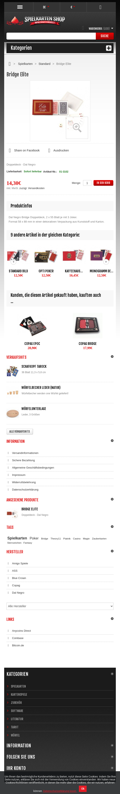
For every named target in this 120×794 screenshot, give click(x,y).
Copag (13, 585)
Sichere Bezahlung (20, 460)
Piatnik (67, 538)
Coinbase (14, 638)
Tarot (15, 727)
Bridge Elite (29, 509)
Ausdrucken (57, 151)
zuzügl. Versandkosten (32, 188)
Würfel (15, 735)
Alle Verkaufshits (19, 431)
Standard (45, 63)
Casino (77, 538)
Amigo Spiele (17, 563)
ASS (11, 570)
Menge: (76, 182)
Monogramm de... (101, 271)
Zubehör (16, 702)
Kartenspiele (19, 694)
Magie (86, 538)
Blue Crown (16, 578)
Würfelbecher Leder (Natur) (41, 387)
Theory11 (56, 538)
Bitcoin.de (15, 645)
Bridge (44, 538)
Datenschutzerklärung (22, 489)
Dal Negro (15, 592)
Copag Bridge (88, 344)
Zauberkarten (99, 538)
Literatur (17, 719)
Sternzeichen (14, 542)
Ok (82, 788)
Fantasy (27, 542)
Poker (34, 538)
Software (17, 711)
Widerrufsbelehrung (21, 482)
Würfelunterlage (33, 409)
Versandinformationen (22, 453)
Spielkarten (25, 63)
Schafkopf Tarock (34, 366)
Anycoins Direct (18, 631)
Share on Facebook (22, 151)
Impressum (15, 475)
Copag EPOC (32, 344)
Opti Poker (46, 271)
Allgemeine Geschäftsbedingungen (30, 467)
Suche (105, 36)
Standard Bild (18, 271)
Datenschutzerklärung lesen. (60, 791)
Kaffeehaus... (74, 271)
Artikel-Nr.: (50, 171)
